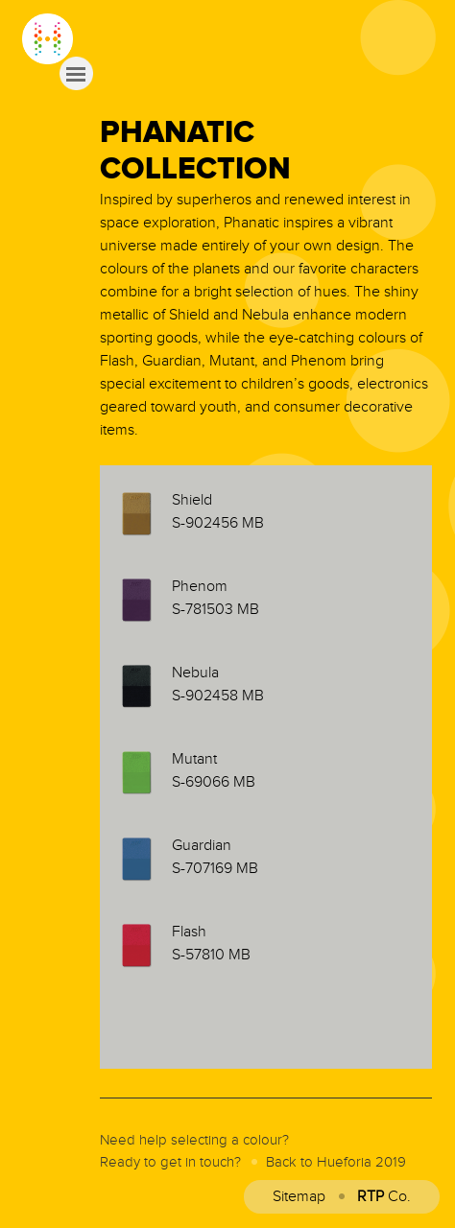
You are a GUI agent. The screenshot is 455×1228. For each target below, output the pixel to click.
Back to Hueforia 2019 (336, 1162)
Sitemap (299, 1197)
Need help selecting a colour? (194, 1140)
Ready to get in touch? (170, 1162)
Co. (384, 1197)
